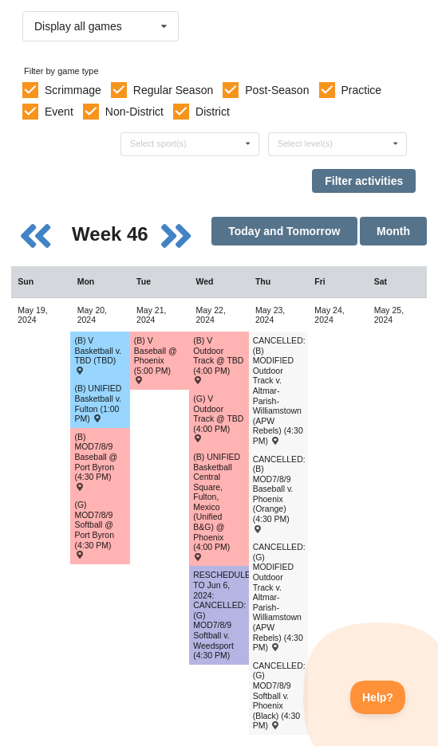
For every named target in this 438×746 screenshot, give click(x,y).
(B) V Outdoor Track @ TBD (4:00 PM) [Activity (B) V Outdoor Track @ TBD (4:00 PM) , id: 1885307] (218, 360)
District (212, 111)
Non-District (134, 111)
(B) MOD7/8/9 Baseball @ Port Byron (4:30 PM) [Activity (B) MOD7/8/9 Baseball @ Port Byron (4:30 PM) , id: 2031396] (95, 461)
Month (393, 231)
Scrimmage (73, 90)
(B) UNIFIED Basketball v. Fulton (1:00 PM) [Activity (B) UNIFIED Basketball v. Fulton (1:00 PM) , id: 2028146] (97, 403)
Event (59, 111)
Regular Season (173, 90)
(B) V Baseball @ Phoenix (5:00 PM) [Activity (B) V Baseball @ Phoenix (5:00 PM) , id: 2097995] (155, 360)
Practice (361, 90)
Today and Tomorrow (284, 231)
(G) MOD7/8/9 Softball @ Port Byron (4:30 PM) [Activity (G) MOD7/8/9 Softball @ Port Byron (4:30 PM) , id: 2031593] (94, 529)
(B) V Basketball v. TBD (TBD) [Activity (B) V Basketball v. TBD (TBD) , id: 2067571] (97, 355)
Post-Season (277, 90)
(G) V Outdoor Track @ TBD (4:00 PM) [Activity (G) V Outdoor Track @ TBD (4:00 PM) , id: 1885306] (218, 418)
